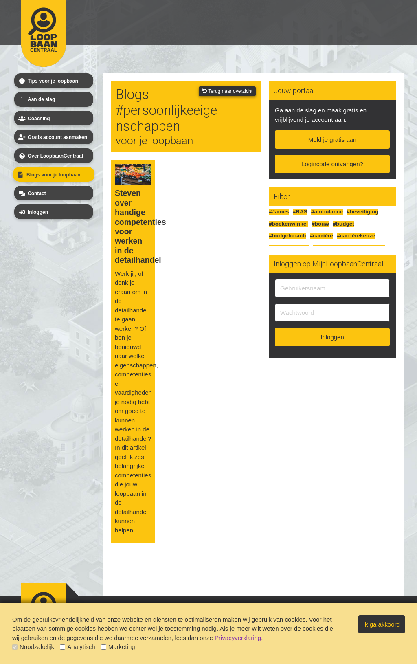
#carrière (321, 236)
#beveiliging (362, 212)
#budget (343, 224)
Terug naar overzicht (227, 91)
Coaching (33, 118)
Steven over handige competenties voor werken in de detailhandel (133, 226)
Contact (31, 193)
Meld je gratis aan (332, 139)
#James (279, 212)
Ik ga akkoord (381, 624)
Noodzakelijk (33, 646)
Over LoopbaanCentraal (50, 156)
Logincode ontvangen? (332, 164)
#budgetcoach (287, 236)
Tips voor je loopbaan (47, 81)
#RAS (300, 212)
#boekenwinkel (288, 224)
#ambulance (327, 212)
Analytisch (77, 646)
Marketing (118, 646)
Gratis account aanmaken (52, 137)
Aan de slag (36, 100)
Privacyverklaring (238, 637)
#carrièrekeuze (356, 236)
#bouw (320, 224)
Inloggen (32, 212)
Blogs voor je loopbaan (48, 175)
